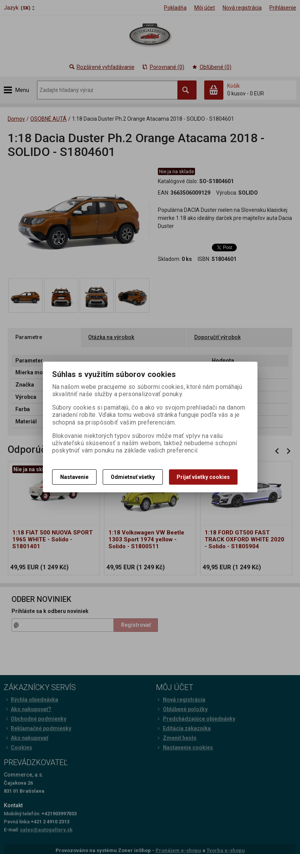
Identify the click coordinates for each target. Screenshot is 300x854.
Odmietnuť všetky (133, 477)
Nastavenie (74, 477)
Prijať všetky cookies (203, 477)
